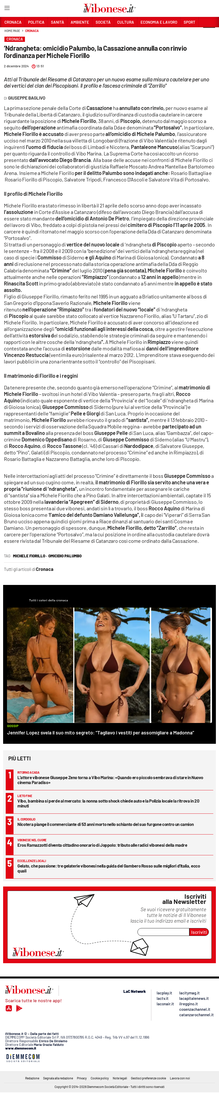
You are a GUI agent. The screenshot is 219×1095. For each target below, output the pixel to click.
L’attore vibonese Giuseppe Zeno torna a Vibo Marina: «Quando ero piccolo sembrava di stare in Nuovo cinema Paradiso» (110, 780)
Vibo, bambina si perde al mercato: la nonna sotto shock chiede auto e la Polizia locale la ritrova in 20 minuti (108, 803)
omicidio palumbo (65, 555)
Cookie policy (100, 1078)
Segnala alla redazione (58, 1078)
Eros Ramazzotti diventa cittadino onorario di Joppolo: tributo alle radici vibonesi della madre (102, 845)
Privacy (82, 1078)
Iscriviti (199, 932)
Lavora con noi (180, 1078)
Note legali (120, 1078)
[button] (209, 33)
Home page (12, 30)
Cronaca (31, 30)
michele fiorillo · (30, 555)
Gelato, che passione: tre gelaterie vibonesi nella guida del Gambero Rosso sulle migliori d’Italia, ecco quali (108, 868)
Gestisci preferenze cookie (148, 1078)
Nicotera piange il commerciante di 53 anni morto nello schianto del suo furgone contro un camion (105, 824)
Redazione (32, 1078)
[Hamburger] (7, 9)
